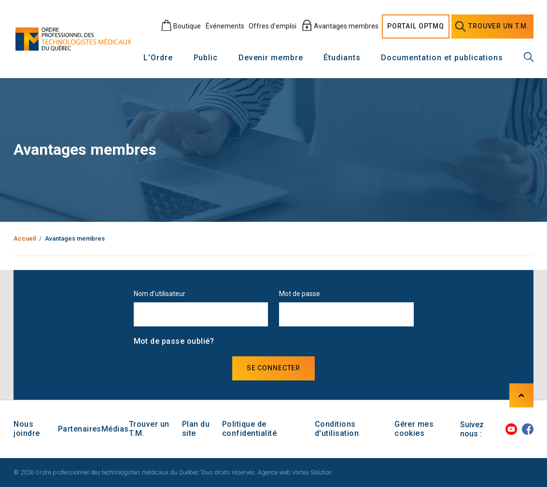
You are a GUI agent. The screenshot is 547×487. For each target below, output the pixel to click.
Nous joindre (27, 428)
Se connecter (273, 368)
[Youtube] (511, 429)
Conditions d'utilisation (337, 428)
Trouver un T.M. (149, 428)
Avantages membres (340, 26)
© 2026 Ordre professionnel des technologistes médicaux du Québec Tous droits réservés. (135, 472)
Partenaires (79, 428)
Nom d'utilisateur (159, 294)
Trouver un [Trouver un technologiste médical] (492, 26)
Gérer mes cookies (414, 428)
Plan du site (196, 428)
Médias (115, 428)
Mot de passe (299, 294)
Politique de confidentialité (249, 428)
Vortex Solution (312, 472)
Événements (225, 26)
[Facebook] (527, 429)
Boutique (181, 26)
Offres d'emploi (272, 26)
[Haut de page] (521, 395)
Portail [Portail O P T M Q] (415, 26)
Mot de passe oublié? (174, 341)
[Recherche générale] (528, 57)
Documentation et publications (442, 58)
